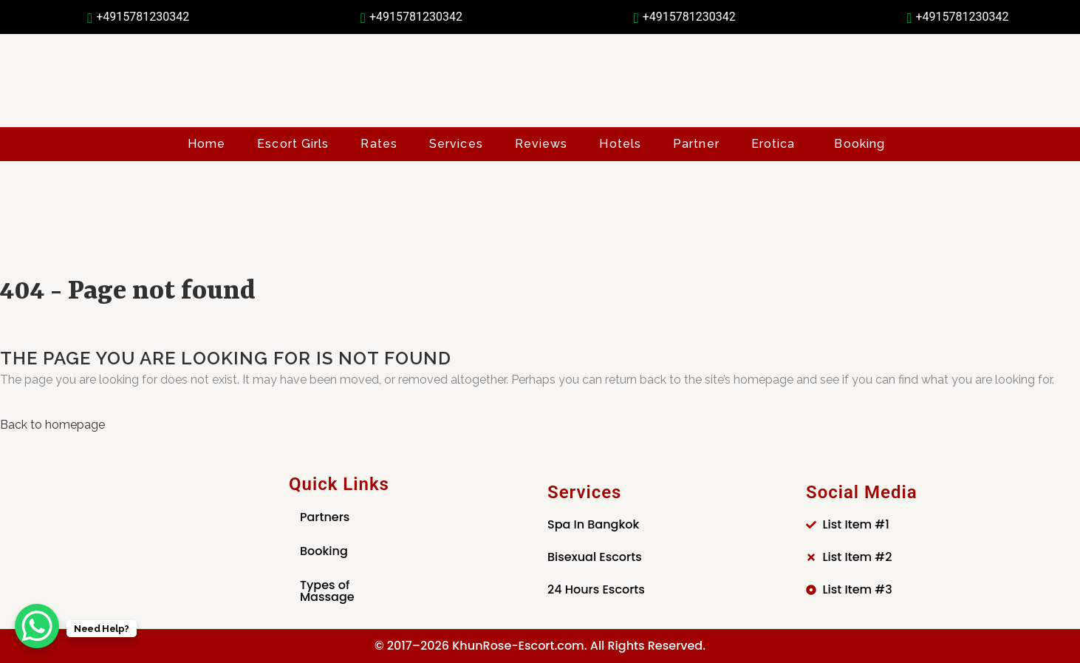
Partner (696, 144)
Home (206, 144)
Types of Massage (327, 591)
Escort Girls (293, 144)
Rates (378, 144)
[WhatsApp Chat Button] (37, 626)
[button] (777, 144)
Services (456, 144)
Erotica (773, 144)
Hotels (620, 144)
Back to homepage (52, 425)
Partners (324, 517)
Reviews (541, 144)
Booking (859, 144)
